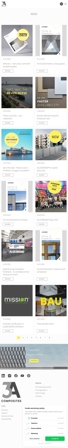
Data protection (47, 443)
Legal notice (40, 443)
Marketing (34, 433)
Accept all (55, 438)
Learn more (33, 360)
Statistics (34, 423)
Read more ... (8, 71)
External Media (36, 428)
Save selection (34, 438)
